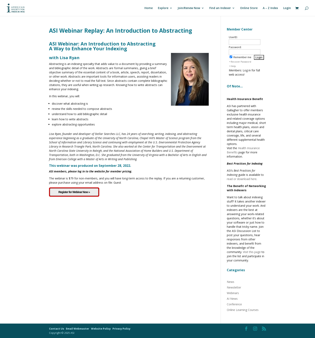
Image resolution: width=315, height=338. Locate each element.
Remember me (240, 57)
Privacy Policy (121, 328)
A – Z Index (270, 8)
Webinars (233, 293)
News (230, 282)
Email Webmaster (78, 328)
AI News (232, 299)
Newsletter (234, 287)
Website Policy (101, 328)
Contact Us (57, 328)
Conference (234, 304)
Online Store (249, 8)
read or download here (242, 179)
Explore (163, 8)
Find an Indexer (220, 8)
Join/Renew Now (189, 8)
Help (233, 66)
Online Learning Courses (243, 310)
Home (148, 8)
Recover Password (241, 61)
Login (287, 8)
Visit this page (252, 252)
